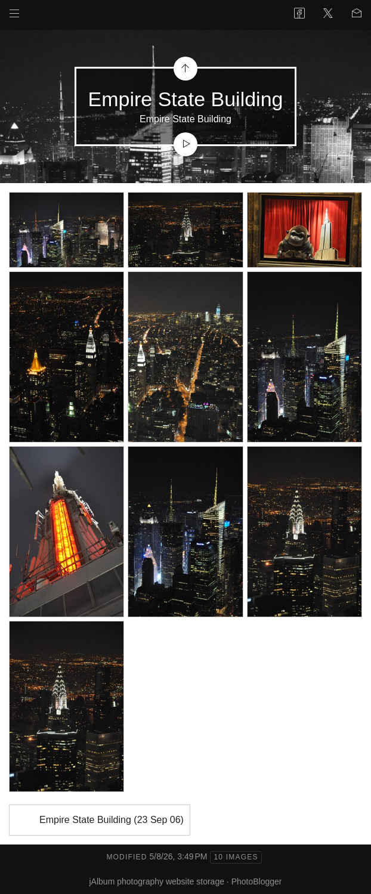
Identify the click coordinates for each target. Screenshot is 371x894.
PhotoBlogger (256, 881)
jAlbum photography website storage (156, 881)
